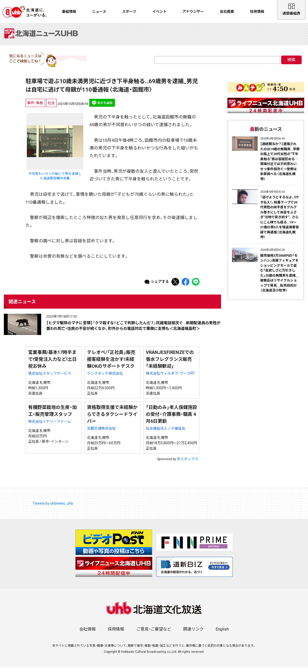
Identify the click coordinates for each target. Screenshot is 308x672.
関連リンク (193, 633)
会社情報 (87, 633)
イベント (159, 11)
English (222, 633)
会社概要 (227, 11)
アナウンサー (193, 11)
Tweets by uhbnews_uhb (52, 507)
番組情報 (69, 11)
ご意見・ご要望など (153, 633)
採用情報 (257, 11)
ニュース (99, 11)
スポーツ (129, 11)
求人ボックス (187, 463)
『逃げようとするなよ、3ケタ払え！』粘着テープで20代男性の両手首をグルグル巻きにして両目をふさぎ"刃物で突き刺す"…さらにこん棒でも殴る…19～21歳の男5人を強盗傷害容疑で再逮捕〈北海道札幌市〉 (279, 221)
